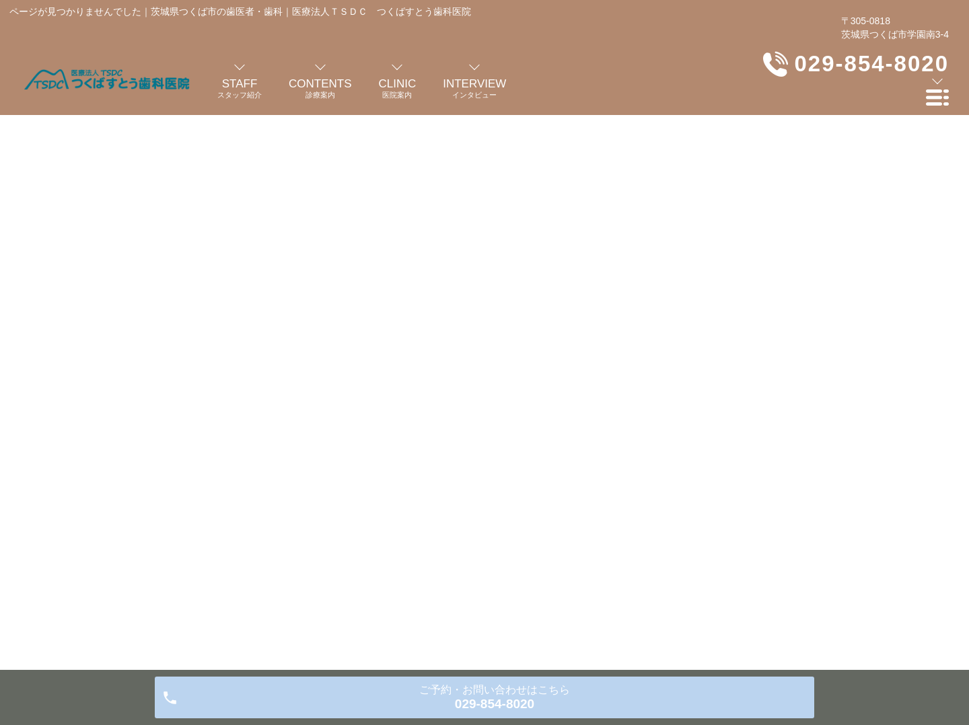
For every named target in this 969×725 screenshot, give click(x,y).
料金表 (536, 572)
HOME (160, 223)
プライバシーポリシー (819, 572)
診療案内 (321, 572)
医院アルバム (661, 572)
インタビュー (391, 572)
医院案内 (261, 572)
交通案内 (591, 572)
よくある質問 (470, 572)
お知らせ (731, 572)
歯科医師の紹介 (186, 572)
